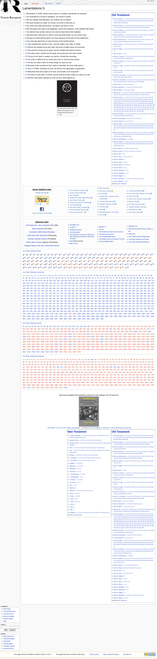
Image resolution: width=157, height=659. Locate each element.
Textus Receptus (75, 232)
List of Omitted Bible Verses (107, 236)
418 (61, 303)
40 (148, 21)
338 (24, 298)
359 (103, 298)
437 (133, 303)
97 (132, 105)
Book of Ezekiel (118, 142)
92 (123, 105)
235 (31, 291)
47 (121, 22)
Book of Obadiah (118, 159)
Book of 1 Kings (118, 65)
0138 (33, 336)
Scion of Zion (132, 196)
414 (46, 303)
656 (46, 311)
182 (96, 286)
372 (152, 298)
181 (92, 286)
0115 (65, 334)
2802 (88, 316)
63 (150, 101)
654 (39, 311)
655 (43, 311)
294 (122, 293)
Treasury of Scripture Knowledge (79, 202)
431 (111, 303)
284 (84, 293)
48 (123, 22)
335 (145, 296)
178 (80, 286)
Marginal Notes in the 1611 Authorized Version (41, 246)
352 (77, 298)
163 (24, 286)
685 (77, 311)
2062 (93, 314)
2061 (88, 314)
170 (50, 286)
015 (70, 326)
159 (141, 283)
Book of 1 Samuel (119, 56)
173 (61, 286)
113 (130, 107)
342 (39, 298)
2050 (70, 314)
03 (29, 326)
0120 (88, 334)
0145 (65, 336)
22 (116, 21)
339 (27, 298)
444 (27, 306)
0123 (102, 334)
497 (96, 308)
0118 (79, 334)
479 (27, 308)
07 (41, 326)
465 (107, 306)
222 (115, 288)
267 (152, 291)
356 (92, 298)
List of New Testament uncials (32, 323)
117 (140, 107)
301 (149, 293)
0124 (106, 334)
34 (138, 21)
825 (96, 311)
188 (118, 286)
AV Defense (102, 207)
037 (153, 326)
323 (99, 296)
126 (122, 109)
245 (69, 291)
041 (35, 329)
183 (99, 286)
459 (84, 306)
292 (115, 293)
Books (72, 241)
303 (24, 296)
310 (50, 296)
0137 (28, 336)
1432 (42, 314)
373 (24, 301)
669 (69, 311)
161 (149, 283)
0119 (83, 334)
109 (120, 107)
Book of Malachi (118, 181)
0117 (74, 334)
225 (126, 288)
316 (73, 296)
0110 (42, 334)
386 (73, 301)
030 (126, 326)
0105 (149, 331)
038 (24, 329)
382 (58, 301)
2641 (47, 316)
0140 (42, 336)
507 (133, 308)
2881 (88, 319)
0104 (144, 331)
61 (147, 101)
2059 (79, 314)
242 (58, 291)
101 (141, 105)
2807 (111, 316)
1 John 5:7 (73, 227)
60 (145, 101)
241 (54, 291)
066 (130, 329)
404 (141, 301)
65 (114, 103)
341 (35, 298)
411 (35, 303)
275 (50, 293)
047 (58, 329)
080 (50, 331)
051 (73, 329)
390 (88, 301)
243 (61, 291)
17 (147, 19)
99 (136, 105)
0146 (70, 336)
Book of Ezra (117, 84)
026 (111, 326)
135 (145, 109)
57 (140, 101)
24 (120, 21)
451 (54, 306)
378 (43, 301)
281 (73, 293)
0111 (47, 334)
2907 (97, 319)
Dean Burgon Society (76, 200)
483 (43, 308)
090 (88, 331)
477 (152, 306)
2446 (134, 314)
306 (35, 296)
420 (69, 303)
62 (148, 101)
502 (115, 308)
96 (130, 105)
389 (84, 301)
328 (118, 296)
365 (126, 298)
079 (46, 331)
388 (80, 301)
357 (96, 298)
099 (122, 331)
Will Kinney (132, 234)
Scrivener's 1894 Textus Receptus (42, 232)
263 (137, 291)
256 (111, 291)
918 (137, 311)
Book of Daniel (118, 148)
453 (61, 306)
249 (84, 291)
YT (83, 212)
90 (120, 105)
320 (88, 296)
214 (84, 288)
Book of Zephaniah (119, 173)
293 (118, 293)
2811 (129, 316)
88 (116, 105)
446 (35, 306)
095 (107, 331)
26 (123, 21)
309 (46, 296)
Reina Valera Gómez (34, 242)
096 (111, 331)
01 (23, 326)
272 (39, 293)
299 (141, 293)
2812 (134, 316)
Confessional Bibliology (136, 191)
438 (137, 303)
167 (39, 286)
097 (115, 331)
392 (96, 301)
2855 (47, 319)
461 (92, 306)
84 (148, 103)
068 (137, 329)
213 (80, 288)
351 (73, 298)
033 (138, 326)
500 (107, 308)
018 (81, 326)
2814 (143, 316)
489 (65, 308)
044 (46, 329)
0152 (97, 336)
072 (152, 329)
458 (80, 306)
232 (152, 288)
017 (77, 326)
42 (152, 21)
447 (39, 306)
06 (38, 326)
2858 (60, 319)
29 (129, 21)
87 (114, 105)
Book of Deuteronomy (120, 39)
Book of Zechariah (119, 178)
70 (123, 103)
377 (39, 301)
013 (62, 326)
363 (118, 298)
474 (141, 306)
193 (137, 286)
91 (121, 105)
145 (130, 111)
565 (145, 308)
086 (73, 331)
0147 (74, 336)
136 (148, 109)
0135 (152, 334)
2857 (56, 319)
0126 (115, 334)
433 (118, 303)
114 (132, 107)
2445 (129, 314)
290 (107, 293)
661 (65, 311)
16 (145, 19)
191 (130, 286)
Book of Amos (118, 156)
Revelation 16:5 (74, 225)
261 (130, 291)
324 (103, 296)
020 (89, 326)
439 (141, 303)
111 (125, 107)
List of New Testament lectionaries (139, 242)
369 (141, 298)
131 (135, 109)
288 (99, 293)
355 (88, 298)
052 (77, 329)
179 (84, 286)
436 (130, 303)
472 (133, 306)
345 (50, 298)
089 (84, 331)
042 (39, 329)
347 (58, 298)
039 (27, 329)
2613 (28, 316)
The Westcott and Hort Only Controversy (111, 232)
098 (118, 331)
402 (133, 301)
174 (65, 286)
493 (80, 308)
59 (143, 101)
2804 (97, 316)
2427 (115, 314)
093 (99, 331)
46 (120, 22)
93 (125, 105)
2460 (138, 314)
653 (35, 311)
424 (84, 303)
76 (134, 103)
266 (149, 291)
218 (99, 288)
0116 (70, 334)
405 (145, 301)
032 (134, 326)
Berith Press (103, 188)
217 (96, 288)
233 (24, 291)
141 (120, 111)
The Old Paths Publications (78, 190)
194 (141, 286)
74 (130, 103)
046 (54, 329)
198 (24, 288)
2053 (74, 314)
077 (39, 331)
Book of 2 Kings (118, 70)
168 (43, 286)
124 (117, 109)
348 (61, 298)
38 (145, 21)
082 (58, 331)
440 (145, 303)
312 (58, 296)
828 (107, 311)
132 (137, 109)
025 (107, 326)
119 (145, 107)
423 (80, 303)
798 (84, 311)
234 (27, 291)
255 (107, 291)
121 (150, 107)
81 (143, 103)
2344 (106, 314)
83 (147, 103)
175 (69, 286)
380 (50, 301)
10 (135, 19)
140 (117, 111)
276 (54, 293)
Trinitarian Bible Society (106, 201)
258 (118, 291)
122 (153, 107)
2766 (70, 316)
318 (80, 296)
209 (65, 288)
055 (88, 329)
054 (84, 329)
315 (69, 296)
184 (103, 286)
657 (50, 311)
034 (142, 326)
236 (35, 291)
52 (130, 101)
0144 (60, 336)
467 (115, 306)
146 (132, 111)
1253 (28, 314)
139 (115, 111)
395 (107, 301)
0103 (140, 331)
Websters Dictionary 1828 (107, 204)
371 (149, 298)
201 (35, 288)
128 (127, 109)
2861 (74, 319)
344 (46, 298)
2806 (106, 316)
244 (65, 291)
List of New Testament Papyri (32, 251)
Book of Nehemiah (119, 87)
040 (31, 329)
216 (92, 288)
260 (126, 291)
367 (133, 298)
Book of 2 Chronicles (120, 80)
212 (77, 288)
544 (141, 308)
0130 (134, 334)
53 (132, 101)
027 (115, 326)
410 (31, 303)
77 (136, 103)
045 (50, 329)
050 (69, 329)
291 (111, 293)
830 (115, 311)
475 (145, 306)
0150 (88, 336)
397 (115, 301)
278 (61, 293)
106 (153, 105)
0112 (51, 334)
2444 (125, 314)
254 (103, 291)
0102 (135, 331)
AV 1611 (101, 215)
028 (119, 326)
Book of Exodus (118, 25)
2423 (111, 314)
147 (135, 111)
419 (65, 303)
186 (111, 286)
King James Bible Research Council (139, 193)
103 (146, 105)
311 (54, 296)
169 (46, 286)
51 (129, 101)
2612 (24, 316)
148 (137, 111)
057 (96, 329)
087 (77, 331)
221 (111, 288)
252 (96, 291)
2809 (120, 316)
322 (96, 296)
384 (65, 301)
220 (107, 288)
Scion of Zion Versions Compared (139, 199)
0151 (93, 336)
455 (69, 306)
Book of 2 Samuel (119, 61)
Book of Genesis (118, 19)
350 (69, 298)
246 (73, 291)
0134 (147, 334)
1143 (146, 311)
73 (129, 103)
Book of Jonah (118, 162)
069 (141, 329)
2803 (93, 316)
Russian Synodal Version (37, 239)
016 (73, 326)
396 (111, 301)
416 (54, 303)
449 (46, 306)
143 (125, 111)
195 (145, 286)
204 (46, 288)
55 (136, 101)
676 (73, 311)
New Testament (122, 183)
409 (27, 303)
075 (31, 331)
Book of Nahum (118, 167)
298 (137, 293)
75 (132, 103)
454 (65, 306)
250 (88, 291)
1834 (65, 314)
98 (134, 105)
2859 (65, 319)
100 (138, 105)
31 (132, 21)
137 (150, 109)
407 (152, 301)
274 (46, 293)
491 (73, 308)
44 (116, 22)
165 (31, 286)
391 (92, 301)
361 (111, 298)
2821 (42, 319)
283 (80, 293)
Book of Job (117, 92)
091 (92, 331)
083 (61, 331)
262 (133, 291)
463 (99, 306)
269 (27, 293)
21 (114, 21)
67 (118, 103)
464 (103, 306)
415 (50, 303)
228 (137, 288)
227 (133, 288)
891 (126, 311)
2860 (70, 319)
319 (84, 296)
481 (35, 308)
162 (152, 283)
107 (115, 107)
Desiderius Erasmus (76, 230)
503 (118, 308)
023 (100, 326)
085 (69, 331)
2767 (74, 316)
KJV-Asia (102, 193)
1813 (60, 314)
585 (24, 311)
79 (140, 103)
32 (134, 21)
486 (54, 308)
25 (121, 21)
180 (88, 286)
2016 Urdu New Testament (37, 235)
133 (140, 109)
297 (133, 293)
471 (130, 306)
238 (43, 291)
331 (130, 296)
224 (122, 288)
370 (145, 298)
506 (130, 308)
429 (103, 303)
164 (27, 286)
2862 (79, 319)
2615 (38, 316)
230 (145, 288)
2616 (42, 316)
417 (58, 303)
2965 (102, 319)
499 (103, 308)
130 (132, 109)
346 (54, 298)
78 (138, 103)
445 (31, 306)
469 (122, 306)
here (58, 114)
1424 (38, 314)
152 (115, 283)
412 (39, 303)
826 (99, 311)
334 (141, 296)
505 (126, 308)
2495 (152, 314)
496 (92, 308)
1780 (56, 314)
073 (24, 331)
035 (145, 326)
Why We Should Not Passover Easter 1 (140, 229)
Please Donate (41, 193)
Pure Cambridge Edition (106, 241)
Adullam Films (133, 201)
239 (46, 291)
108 (117, 107)
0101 (131, 331)
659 (58, 311)
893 (133, 311)
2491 (147, 314)
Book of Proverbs (119, 113)
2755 (56, 316)
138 (153, 109)
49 (125, 22)
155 (126, 283)
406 (149, 301)
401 (130, 301)
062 (115, 329)
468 (118, 306)
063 (118, 329)
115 (135, 107)
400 (126, 301)
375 (31, 301)
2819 (33, 319)
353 (80, 298)
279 (65, 293)
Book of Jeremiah (119, 132)
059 (103, 329)
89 (118, 105)
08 (44, 326)
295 (126, 293)
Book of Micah (118, 165)
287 (96, 293)
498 (99, 308)
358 (99, 298)
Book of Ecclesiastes (120, 118)
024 (104, 326)
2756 (60, 316)
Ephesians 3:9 (133, 226)
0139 (38, 336)
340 (31, 298)
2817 (24, 319)
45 (118, 22)
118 (143, 107)
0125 (111, 334)
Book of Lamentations (120, 139)
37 (143, 21)
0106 (24, 334)
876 (122, 311)
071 (149, 329)
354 (84, 298)
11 (136, 19)
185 (107, 286)
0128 (125, 334)
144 (127, 111)
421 (73, 303)
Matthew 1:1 (102, 227)
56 (138, 101)
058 (99, 329)
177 (77, 286)
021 (92, 326)
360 (107, 298)
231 (149, 288)
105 (151, 105)
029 (123, 326)
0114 (60, 334)
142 (122, 111)
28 (127, 21)
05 (35, 326)
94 (127, 105)
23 (118, 21)
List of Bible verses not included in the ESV (112, 239)
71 (125, 103)
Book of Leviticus (118, 30)
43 (114, 22)
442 (152, 303)
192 (133, 286)
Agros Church (74, 243)
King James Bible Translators (78, 207)
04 (32, 326)
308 (43, 296)
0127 (120, 334)
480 (31, 308)
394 (103, 301)
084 (65, 331)
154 (122, 283)
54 (134, 101)
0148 (79, 336)
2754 (51, 316)
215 (88, 288)
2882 (93, 319)
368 (137, 298)
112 (127, 107)
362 (115, 298)
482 (39, 308)
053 (80, 329)
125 (120, 109)
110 (122, 107)
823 (88, 311)
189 (122, 286)
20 (153, 19)
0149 (83, 336)
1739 (51, 314)
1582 (47, 314)
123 (115, 109)
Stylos (101, 209)
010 (51, 326)
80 (141, 103)
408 (24, 303)
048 (61, 329)
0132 (143, 334)
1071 (141, 311)
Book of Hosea (118, 151)
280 (69, 293)
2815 (147, 316)
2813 (138, 316)
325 (107, 296)
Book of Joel (117, 154)
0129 (129, 334)
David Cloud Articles (135, 212)
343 (43, 298)
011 (54, 326)
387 (77, 301)
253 (99, 291)
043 (43, 329)
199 (27, 288)
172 (58, 286)
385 (69, 301)
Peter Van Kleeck (75, 212)
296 (130, 293)
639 (31, 311)
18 (149, 19)
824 (92, 311)
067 (133, 329)
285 (88, 293)
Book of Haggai (118, 176)
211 (73, 288)
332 (133, 296)
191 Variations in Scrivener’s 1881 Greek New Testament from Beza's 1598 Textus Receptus (82, 236)
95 (129, 105)
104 (148, 105)
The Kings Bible (74, 205)
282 (77, 293)
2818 (28, 319)
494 (84, 308)
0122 (97, 334)
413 (43, 303)
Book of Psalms (118, 97)
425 (88, 303)
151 (111, 283)
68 (120, 103)
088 (80, 331)
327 (115, 296)
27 (125, 21)
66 (116, 103)
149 (140, 111)
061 (111, 329)
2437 (120, 314)
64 (152, 101)
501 (111, 308)
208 (61, 288)
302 (152, 293)
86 (152, 103)
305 (31, 296)
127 (125, 109)
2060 (83, 314)
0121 (93, 334)
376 (35, 301)
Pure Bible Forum (134, 209)
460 (88, 306)
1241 (24, 314)
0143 (56, 336)
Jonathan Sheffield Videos (136, 207)
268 (24, 293)
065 (126, 329)
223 (118, 288)
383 (61, 301)
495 (88, 308)
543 (137, 308)
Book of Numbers (119, 35)
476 (149, 306)
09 (47, 326)
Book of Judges (118, 49)
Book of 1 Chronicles (120, 75)
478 (24, 308)
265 (145, 291)
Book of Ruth (117, 53)
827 (103, 311)
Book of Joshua (118, 44)
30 (130, 21)
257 (115, 291)
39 (147, 21)
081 (54, 331)
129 (130, 109)
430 (107, 303)
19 (151, 19)
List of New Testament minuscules (139, 239)
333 (137, 296)
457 (77, 306)
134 (143, 109)
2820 (38, 319)
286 (92, 293)
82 (145, 103)
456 (73, 306)
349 (65, 298)
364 (122, 298)
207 (58, 288)
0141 (47, 336)
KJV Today (73, 195)
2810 (125, 316)
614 (27, 311)
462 (96, 306)
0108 (33, 334)
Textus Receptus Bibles (77, 193)
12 (138, 19)
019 (85, 326)
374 (27, 301)
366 (130, 298)
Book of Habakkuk (119, 170)
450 (50, 306)
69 (121, 103)
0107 (28, 334)
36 (141, 21)
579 (152, 308)
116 (137, 107)
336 (149, 296)
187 (115, 286)
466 (111, 306)
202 (39, 288)
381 (54, 301)
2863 (83, 319)
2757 (65, 316)
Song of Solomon (119, 121)
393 (99, 301)
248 (80, 291)
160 (145, 283)
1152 (150, 311)
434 (122, 303)
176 (73, 286)
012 (58, 326)
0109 (38, 334)
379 (46, 301)
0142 (51, 336)
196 (149, 286)
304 (27, 296)
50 (127, 22)
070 (145, 329)
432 (115, 303)
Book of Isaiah (118, 124)
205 (50, 288)
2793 (83, 316)
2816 (152, 316)
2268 (102, 314)
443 (24, 306)
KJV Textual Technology (136, 204)
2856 (51, 319)
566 (149, 308)
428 (99, 303)
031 (130, 326)
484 (46, 308)
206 (54, 288)
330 (126, 296)
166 (35, 286)
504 (122, 308)
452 (58, 306)
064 (122, 329)
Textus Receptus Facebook (41, 213)
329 (122, 296)
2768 (79, 316)
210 (69, 288)
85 (150, 103)
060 (107, 329)
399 (122, 301)
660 (61, 311)
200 (31, 288)
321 (92, 296)
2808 (115, 316)
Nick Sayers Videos (105, 191)
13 (140, 19)
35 (140, 21)
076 (35, 331)
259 (122, 291)
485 (50, 308)
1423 (33, 314)
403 (137, 301)
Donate (38, 204)
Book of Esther (118, 90)
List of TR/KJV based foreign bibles (139, 236)
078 (43, 331)
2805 (102, 316)
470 (126, 306)
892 (130, 311)
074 (27, 331)
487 (58, 308)
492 (77, 308)
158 (137, 283)
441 (149, 303)
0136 (24, 336)
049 (65, 329)
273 (43, 293)
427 (96, 303)
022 (96, 326)
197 (152, 286)
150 (143, 111)
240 (50, 291)
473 (137, 306)
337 (152, 296)
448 (43, 306)
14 (142, 19)
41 (150, 21)
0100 (126, 331)
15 (144, 19)
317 (77, 296)
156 (130, 283)
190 (126, 286)
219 (103, 288)
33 (136, 21)
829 (111, 311)
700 (80, 311)
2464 (143, 314)
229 (141, 288)
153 (118, 283)
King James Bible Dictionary (78, 209)
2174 (97, 314)
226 (130, 288)
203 (43, 288)
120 (148, 107)
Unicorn (101, 229)
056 (92, 329)
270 (31, 293)
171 (54, 286)
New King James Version (106, 234)
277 (58, 293)
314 (65, 296)
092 (96, 331)
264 (141, 291)
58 (141, 101)
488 (61, 308)
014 (66, 326)
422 (77, 303)
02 (26, 326)
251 (92, 291)
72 (127, 103)
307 (39, 296)
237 (39, 291)
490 (69, 308)
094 (103, 331)
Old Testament (121, 15)
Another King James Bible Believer (80, 197)
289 (103, 293)
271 (35, 293)
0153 (102, 336)
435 (126, 303)
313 (61, 296)
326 (111, 296)
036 (149, 326)
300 (145, 293)
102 (143, 105)
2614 (33, 316)
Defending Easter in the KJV (107, 212)
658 (54, 311)
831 (118, 311)
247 (77, 291)
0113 (56, 334)
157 (133, 283)
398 (118, 301)
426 (92, 303)
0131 (138, 334)
